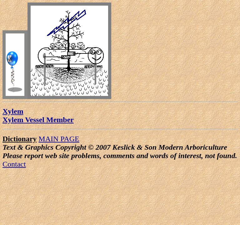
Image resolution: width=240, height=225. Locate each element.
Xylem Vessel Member (38, 120)
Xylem (12, 111)
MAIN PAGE (58, 139)
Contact (14, 164)
